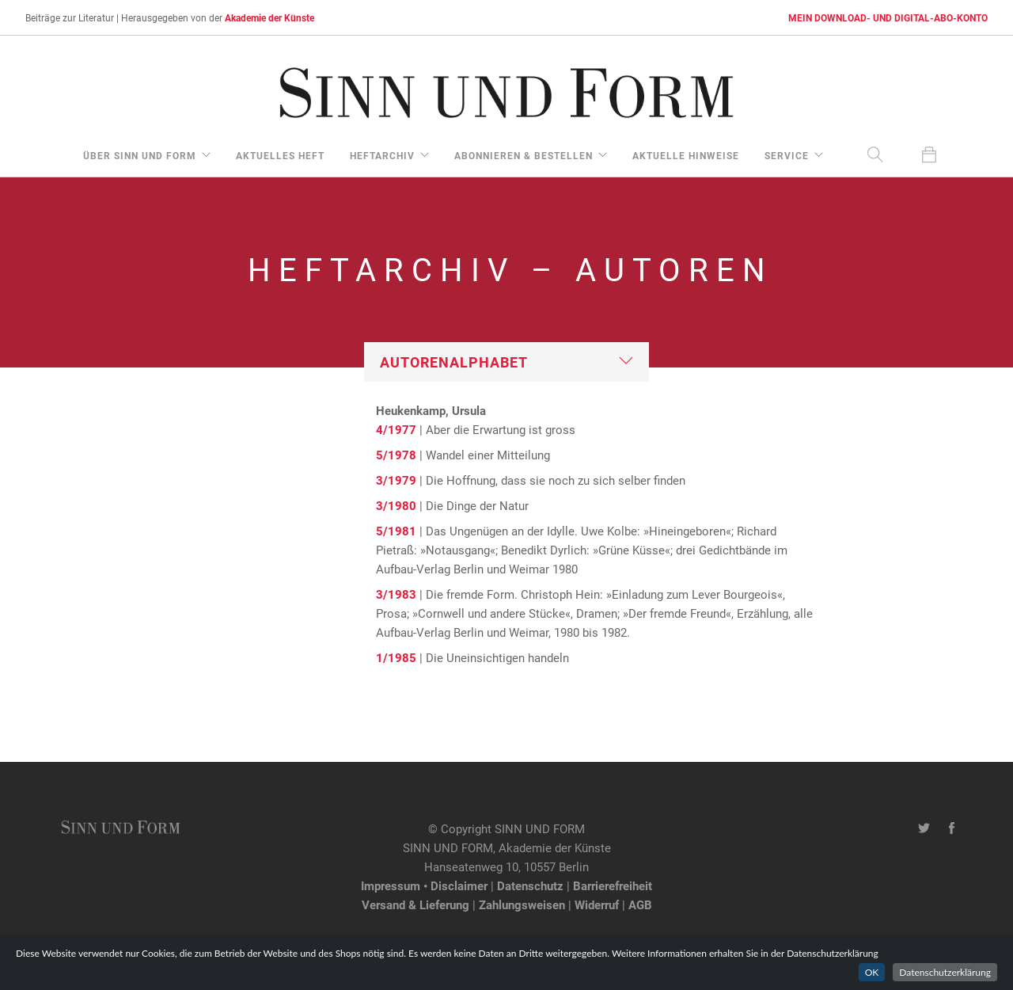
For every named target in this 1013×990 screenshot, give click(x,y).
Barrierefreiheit (612, 885)
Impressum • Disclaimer (424, 885)
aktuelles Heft (280, 155)
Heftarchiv (382, 155)
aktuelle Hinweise (685, 155)
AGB (640, 904)
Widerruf (597, 904)
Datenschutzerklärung (945, 972)
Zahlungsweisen (522, 904)
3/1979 (396, 480)
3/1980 (396, 505)
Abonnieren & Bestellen (523, 155)
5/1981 (396, 531)
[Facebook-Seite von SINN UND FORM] (952, 828)
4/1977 (396, 429)
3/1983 (396, 594)
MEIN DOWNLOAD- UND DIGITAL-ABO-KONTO (888, 17)
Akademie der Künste (269, 17)
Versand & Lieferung (415, 904)
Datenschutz (530, 885)
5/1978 (396, 455)
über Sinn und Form (139, 155)
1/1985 (396, 657)
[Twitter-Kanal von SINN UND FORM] (924, 828)
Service (786, 155)
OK (872, 972)
